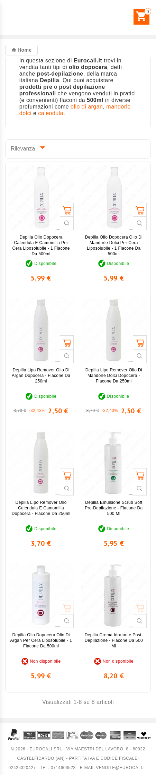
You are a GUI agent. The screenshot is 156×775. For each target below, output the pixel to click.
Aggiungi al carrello (67, 210)
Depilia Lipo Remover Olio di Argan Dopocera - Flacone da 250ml (41, 376)
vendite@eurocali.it (121, 767)
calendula (50, 113)
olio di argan (87, 107)
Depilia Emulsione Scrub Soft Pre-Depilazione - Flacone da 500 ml (114, 508)
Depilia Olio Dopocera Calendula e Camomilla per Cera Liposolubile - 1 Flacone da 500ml (41, 245)
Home (23, 50)
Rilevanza (26, 147)
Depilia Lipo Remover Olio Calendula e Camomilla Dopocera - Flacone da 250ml (41, 508)
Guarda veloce (67, 223)
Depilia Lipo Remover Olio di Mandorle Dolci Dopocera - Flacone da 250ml (113, 376)
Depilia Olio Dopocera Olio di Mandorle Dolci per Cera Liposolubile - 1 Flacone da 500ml (114, 245)
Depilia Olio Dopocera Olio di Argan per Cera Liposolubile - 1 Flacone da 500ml (41, 640)
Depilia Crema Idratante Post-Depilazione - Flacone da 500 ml (114, 640)
